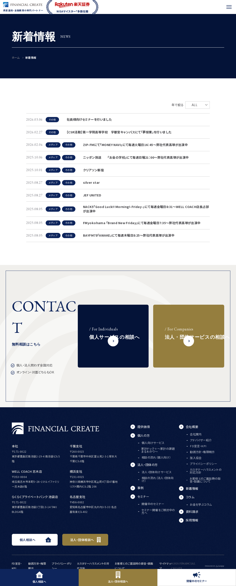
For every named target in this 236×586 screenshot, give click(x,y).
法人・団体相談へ (118, 577)
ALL (194, 105)
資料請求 (192, 511)
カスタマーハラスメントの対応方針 (206, 470)
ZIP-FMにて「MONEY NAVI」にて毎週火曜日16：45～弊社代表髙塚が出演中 (135, 145)
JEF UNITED (92, 195)
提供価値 (143, 426)
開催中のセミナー (196, 577)
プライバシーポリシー (203, 464)
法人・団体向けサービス (157, 472)
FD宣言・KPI (198, 446)
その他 (52, 119)
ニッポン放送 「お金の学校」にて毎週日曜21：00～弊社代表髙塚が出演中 (136, 157)
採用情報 (192, 520)
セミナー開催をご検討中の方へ (158, 511)
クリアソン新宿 (93, 170)
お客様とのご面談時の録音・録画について (205, 479)
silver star (91, 182)
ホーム (15, 58)
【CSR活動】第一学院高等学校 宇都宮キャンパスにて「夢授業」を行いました (119, 132)
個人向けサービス (153, 443)
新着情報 (192, 488)
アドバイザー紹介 (201, 440)
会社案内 (196, 434)
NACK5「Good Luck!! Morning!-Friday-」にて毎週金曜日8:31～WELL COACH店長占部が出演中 (146, 208)
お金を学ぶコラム (201, 504)
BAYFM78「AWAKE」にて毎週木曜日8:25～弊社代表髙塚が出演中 (128, 235)
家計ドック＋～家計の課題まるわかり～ (158, 450)
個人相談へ (39, 577)
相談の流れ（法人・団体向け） (158, 479)
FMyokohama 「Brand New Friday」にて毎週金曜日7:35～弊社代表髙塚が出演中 (142, 223)
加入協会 (196, 458)
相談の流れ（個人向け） (156, 457)
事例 (140, 488)
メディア (53, 144)
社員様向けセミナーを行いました (89, 119)
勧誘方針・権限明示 (202, 452)
